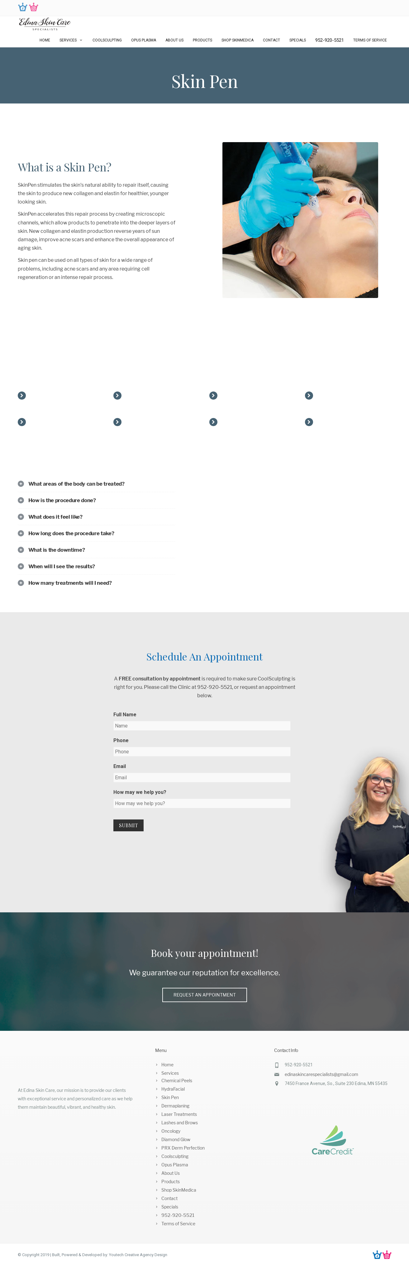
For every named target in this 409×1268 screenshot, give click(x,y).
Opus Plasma (143, 40)
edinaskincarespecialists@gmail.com (321, 1074)
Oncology (170, 1131)
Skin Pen (170, 1097)
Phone (121, 740)
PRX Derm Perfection (183, 1147)
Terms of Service (370, 40)
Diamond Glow (175, 1139)
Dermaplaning (175, 1105)
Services (71, 40)
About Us (174, 40)
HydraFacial (173, 1089)
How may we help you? (139, 792)
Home (45, 40)
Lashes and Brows (179, 1122)
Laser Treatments (179, 1114)
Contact (271, 40)
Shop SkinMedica (237, 40)
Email (119, 766)
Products (202, 40)
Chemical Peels (176, 1080)
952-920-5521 (329, 40)
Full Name (124, 715)
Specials (297, 40)
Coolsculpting (107, 40)
